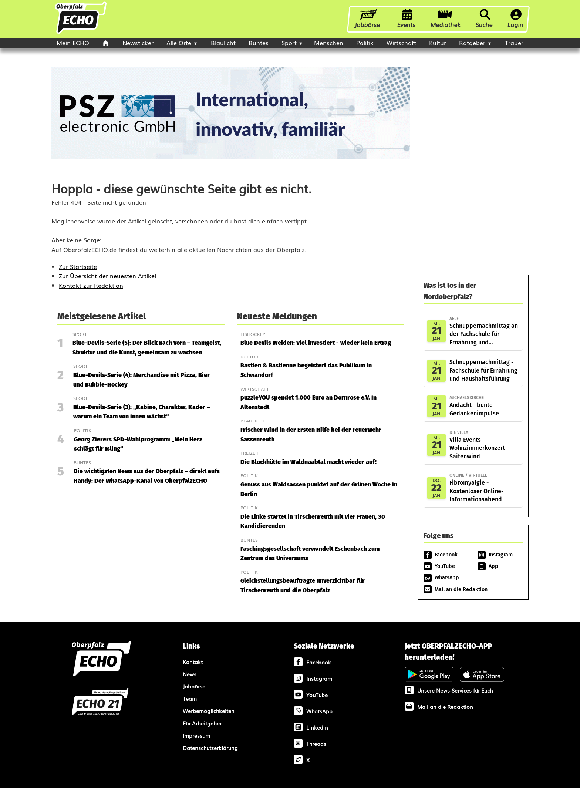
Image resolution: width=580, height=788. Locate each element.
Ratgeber (472, 42)
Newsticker (138, 42)
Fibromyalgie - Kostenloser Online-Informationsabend (484, 487)
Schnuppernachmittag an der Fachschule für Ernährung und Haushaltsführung (484, 331)
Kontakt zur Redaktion (91, 285)
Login (515, 19)
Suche (484, 19)
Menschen (328, 42)
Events (406, 19)
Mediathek (445, 19)
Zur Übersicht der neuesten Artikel (107, 275)
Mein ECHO (73, 42)
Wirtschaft (401, 42)
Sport (289, 42)
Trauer (514, 42)
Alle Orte (178, 42)
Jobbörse (368, 19)
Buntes (259, 42)
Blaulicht (223, 42)
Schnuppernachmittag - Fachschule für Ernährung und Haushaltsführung (483, 370)
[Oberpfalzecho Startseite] (81, 32)
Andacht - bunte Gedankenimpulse (484, 405)
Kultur (437, 42)
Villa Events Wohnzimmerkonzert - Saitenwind (484, 444)
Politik (365, 42)
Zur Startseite (78, 266)
